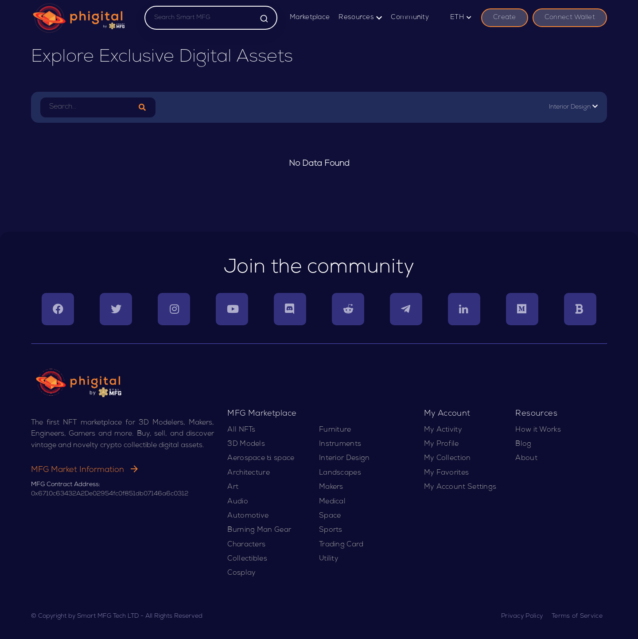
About (526, 458)
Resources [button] (360, 17)
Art (232, 487)
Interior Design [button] (573, 106)
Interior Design (344, 458)
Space (330, 516)
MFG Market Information (84, 470)
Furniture (335, 430)
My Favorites (446, 473)
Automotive (247, 516)
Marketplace (310, 17)
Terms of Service (577, 616)
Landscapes (340, 473)
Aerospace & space (260, 458)
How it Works (538, 430)
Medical (332, 502)
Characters (246, 545)
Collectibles (247, 559)
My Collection (447, 458)
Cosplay (241, 573)
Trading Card (341, 545)
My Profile (441, 444)
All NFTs (241, 430)
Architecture (248, 473)
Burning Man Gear (259, 530)
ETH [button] (461, 17)
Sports (330, 530)
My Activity (443, 430)
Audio (237, 502)
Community (410, 17)
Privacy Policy (522, 616)
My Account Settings (460, 487)
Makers (331, 487)
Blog (523, 444)
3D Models (246, 444)
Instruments (340, 444)
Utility (328, 559)
